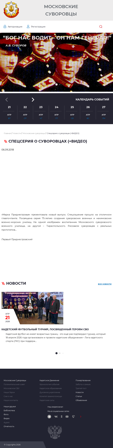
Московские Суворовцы (61, 10)
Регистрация (38, 26)
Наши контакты (11, 400)
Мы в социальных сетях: (58, 411)
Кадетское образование (51, 388)
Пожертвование (83, 380)
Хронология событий (49, 384)
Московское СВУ (11, 388)
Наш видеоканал (55, 407)
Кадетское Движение (49, 380)
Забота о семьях (83, 384)
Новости (80, 392)
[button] (56, 84)
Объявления (81, 400)
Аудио (7, 422)
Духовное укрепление (50, 392)
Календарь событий (92, 99)
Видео (7, 418)
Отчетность (9, 426)
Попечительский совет (14, 384)
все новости (105, 284)
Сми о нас (8, 396)
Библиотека (9, 410)
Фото (6, 414)
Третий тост (81, 388)
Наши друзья (10, 406)
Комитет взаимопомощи (51, 396)
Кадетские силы (47, 400)
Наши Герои (9, 392)
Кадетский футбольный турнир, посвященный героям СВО (45, 329)
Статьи (79, 396)
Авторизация (15, 26)
